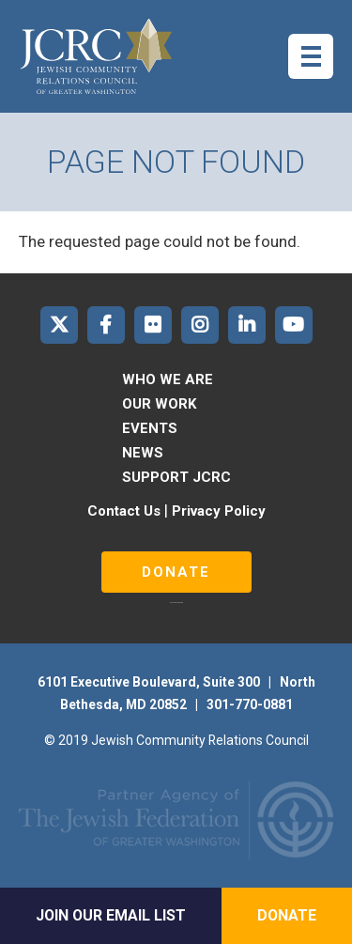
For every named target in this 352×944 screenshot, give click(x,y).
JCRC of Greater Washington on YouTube (294, 325)
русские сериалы (176, 602)
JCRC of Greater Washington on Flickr (153, 325)
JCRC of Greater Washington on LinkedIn (247, 325)
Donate (176, 572)
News (142, 452)
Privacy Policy (219, 511)
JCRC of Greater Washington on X (59, 325)
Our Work (159, 403)
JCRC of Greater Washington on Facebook (106, 325)
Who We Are (167, 379)
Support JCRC (176, 477)
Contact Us (124, 511)
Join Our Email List (111, 915)
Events (149, 428)
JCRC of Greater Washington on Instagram (200, 325)
